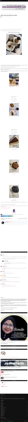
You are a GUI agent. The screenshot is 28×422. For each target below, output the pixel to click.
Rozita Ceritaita (4, 279)
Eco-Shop (14, 402)
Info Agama (2, 398)
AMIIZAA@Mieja (5, 386)
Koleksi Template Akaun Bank (7, 374)
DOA (8, 398)
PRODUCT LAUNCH (14, 403)
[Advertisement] (14, 22)
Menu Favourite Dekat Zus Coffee (13, 214)
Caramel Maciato (4, 214)
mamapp (3, 271)
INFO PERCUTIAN (22, 398)
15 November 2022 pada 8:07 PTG (6, 276)
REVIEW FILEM (14, 406)
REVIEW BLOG (14, 405)
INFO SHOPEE (13, 398)
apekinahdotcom (4, 266)
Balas (2, 274)
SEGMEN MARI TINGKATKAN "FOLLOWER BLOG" (9, 371)
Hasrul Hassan (5, 382)
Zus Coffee (18, 214)
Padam (4, 264)
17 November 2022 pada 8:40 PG (6, 280)
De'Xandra (14, 401)
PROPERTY (14, 404)
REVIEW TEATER (14, 414)
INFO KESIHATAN (5, 398)
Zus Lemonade (21, 214)
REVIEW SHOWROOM (14, 413)
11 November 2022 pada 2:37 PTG (6, 255)
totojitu (4, 384)
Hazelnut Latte (8, 214)
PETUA (10, 398)
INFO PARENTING (16, 398)
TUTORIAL (14, 416)
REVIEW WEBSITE (14, 415)
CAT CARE (20, 398)
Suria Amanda (4, 275)
